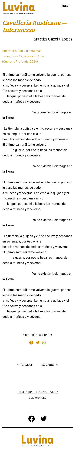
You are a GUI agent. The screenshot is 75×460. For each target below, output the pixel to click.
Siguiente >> (49, 364)
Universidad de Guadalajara (37, 392)
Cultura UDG (37, 397)
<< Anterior (24, 364)
